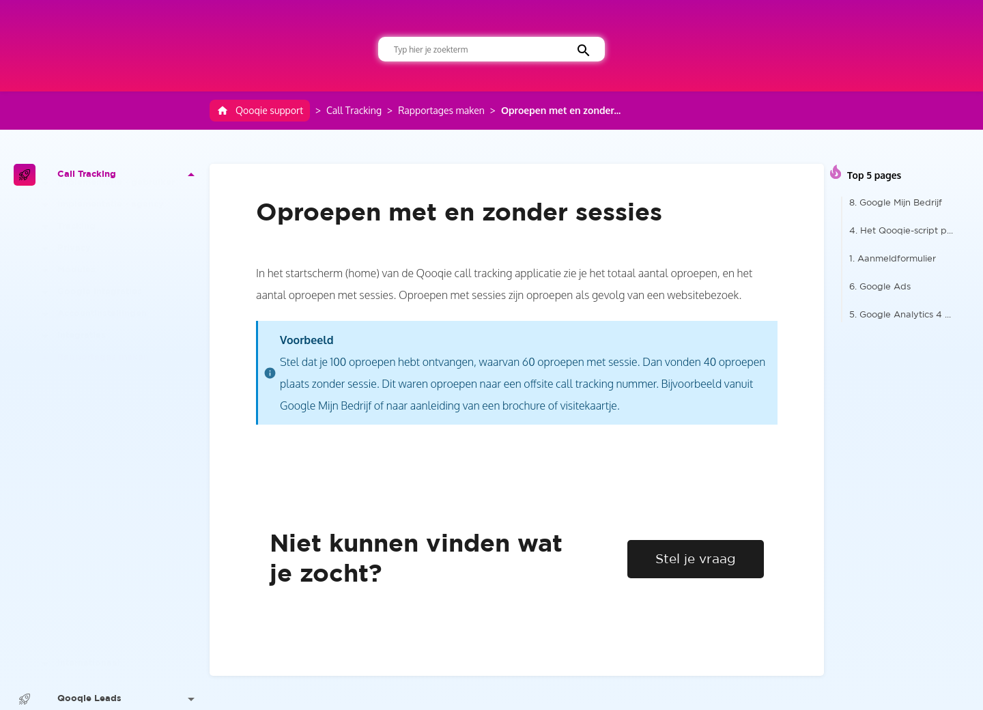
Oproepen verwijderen (117, 633)
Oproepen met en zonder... (561, 110)
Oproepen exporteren (115, 611)
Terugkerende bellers (113, 567)
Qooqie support (259, 110)
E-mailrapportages (108, 655)
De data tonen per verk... (121, 480)
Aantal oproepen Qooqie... (124, 545)
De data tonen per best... (121, 458)
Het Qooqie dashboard (117, 392)
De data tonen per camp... (124, 502)
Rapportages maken (441, 110)
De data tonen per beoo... (123, 414)
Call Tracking (354, 110)
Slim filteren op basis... (115, 436)
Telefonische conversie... (119, 589)
